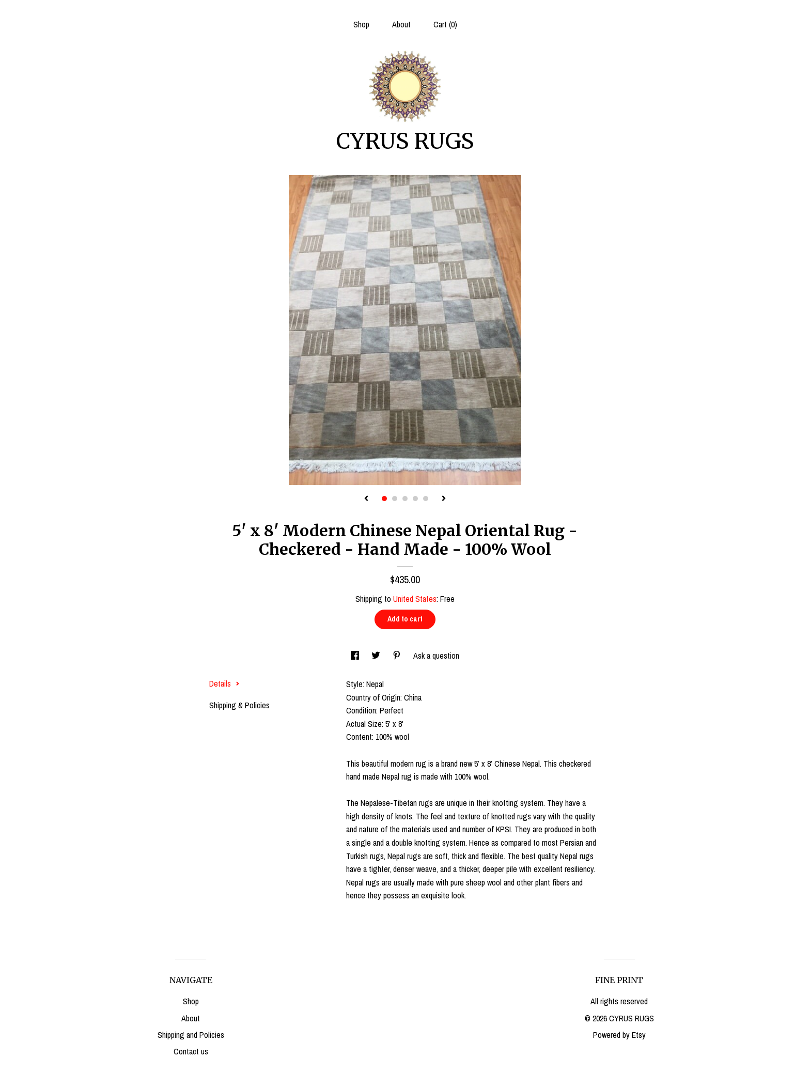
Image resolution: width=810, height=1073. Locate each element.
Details (224, 683)
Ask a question (436, 655)
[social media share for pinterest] (398, 655)
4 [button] (415, 498)
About (401, 24)
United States (415, 598)
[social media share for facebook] (356, 655)
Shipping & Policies (239, 705)
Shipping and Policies (191, 1034)
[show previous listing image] (366, 499)
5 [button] (425, 498)
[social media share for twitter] (376, 655)
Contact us (191, 1051)
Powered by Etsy (619, 1034)
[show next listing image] (443, 499)
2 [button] (394, 498)
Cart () (445, 24)
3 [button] (405, 498)
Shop (361, 24)
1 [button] (384, 498)
